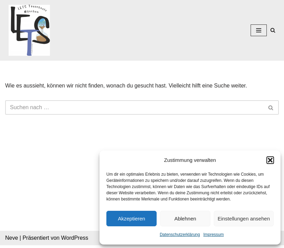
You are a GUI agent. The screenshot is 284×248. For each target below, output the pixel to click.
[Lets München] (27, 30)
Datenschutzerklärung (180, 234)
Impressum (213, 234)
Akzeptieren (131, 218)
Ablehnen (185, 218)
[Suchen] (272, 30)
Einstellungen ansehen (244, 218)
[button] (270, 160)
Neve (11, 241)
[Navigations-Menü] (259, 30)
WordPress (74, 241)
